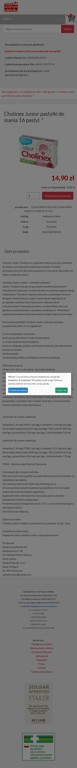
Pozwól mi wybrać (18, 390)
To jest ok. (61, 390)
